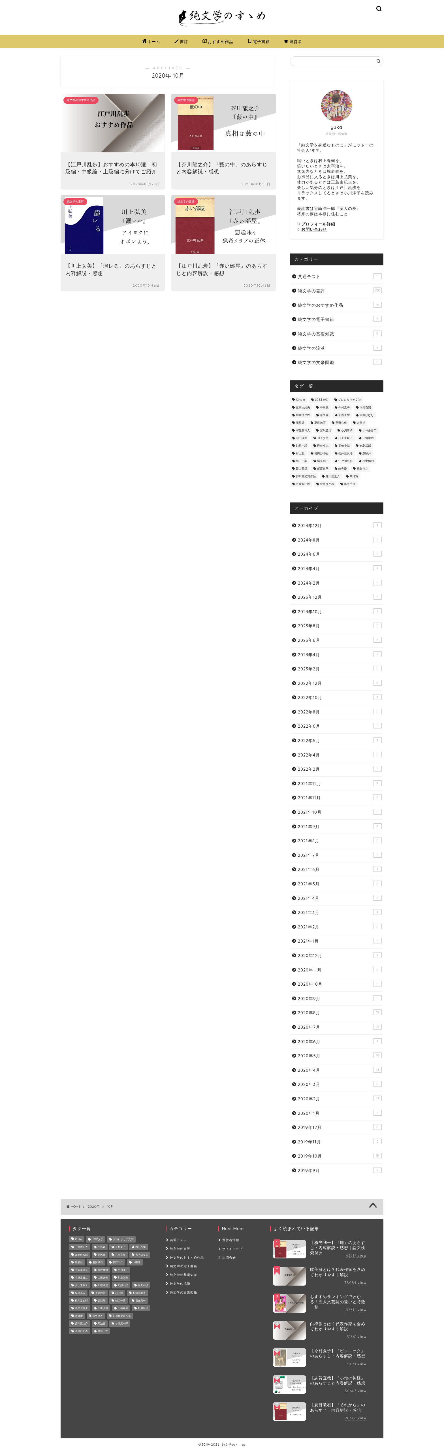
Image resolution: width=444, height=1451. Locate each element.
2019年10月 (340, 1156)
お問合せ (229, 1257)
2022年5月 (340, 740)
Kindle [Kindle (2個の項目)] (300, 400)
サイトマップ (232, 1249)
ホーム (151, 42)
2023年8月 (340, 625)
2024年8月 (340, 540)
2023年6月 (340, 640)
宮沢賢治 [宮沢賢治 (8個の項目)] (325, 430)
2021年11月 (340, 797)
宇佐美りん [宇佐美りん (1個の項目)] (303, 430)
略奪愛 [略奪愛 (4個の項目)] (342, 468)
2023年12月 (340, 597)
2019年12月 (340, 1127)
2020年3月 (340, 1084)
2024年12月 (340, 525)
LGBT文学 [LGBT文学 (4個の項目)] (321, 400)
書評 (181, 42)
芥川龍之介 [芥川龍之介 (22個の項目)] (333, 476)
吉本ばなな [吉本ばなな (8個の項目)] (367, 415)
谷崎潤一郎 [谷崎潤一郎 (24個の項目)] (303, 484)
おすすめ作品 (217, 42)
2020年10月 (340, 984)
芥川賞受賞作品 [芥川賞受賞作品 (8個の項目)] (306, 476)
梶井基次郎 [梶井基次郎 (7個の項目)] (345, 453)
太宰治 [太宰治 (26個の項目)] (361, 423)
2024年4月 (340, 568)
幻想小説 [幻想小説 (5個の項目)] (301, 446)
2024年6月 (340, 554)
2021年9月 (340, 826)
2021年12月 (340, 783)
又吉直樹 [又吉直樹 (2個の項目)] (344, 415)
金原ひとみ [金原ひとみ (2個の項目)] (327, 484)
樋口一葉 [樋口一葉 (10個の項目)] (301, 461)
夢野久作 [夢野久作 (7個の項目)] (341, 423)
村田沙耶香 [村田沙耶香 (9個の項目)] (321, 453)
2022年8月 (340, 712)
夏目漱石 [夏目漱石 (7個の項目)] (320, 423)
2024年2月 (340, 583)
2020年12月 (340, 955)
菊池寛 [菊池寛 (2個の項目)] (354, 476)
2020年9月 (340, 998)
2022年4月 (340, 755)
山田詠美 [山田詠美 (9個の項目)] (301, 438)
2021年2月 (340, 927)
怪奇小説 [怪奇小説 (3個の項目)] (322, 446)
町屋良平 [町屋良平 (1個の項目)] (322, 468)
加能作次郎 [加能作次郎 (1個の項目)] (303, 415)
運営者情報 (230, 1240)
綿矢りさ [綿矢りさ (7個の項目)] (362, 468)
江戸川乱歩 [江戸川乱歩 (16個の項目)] (345, 461)
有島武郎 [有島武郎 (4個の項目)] (365, 446)
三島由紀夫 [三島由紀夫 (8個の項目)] (303, 407)
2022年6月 (340, 726)
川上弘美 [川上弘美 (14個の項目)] (322, 438)
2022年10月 (340, 697)
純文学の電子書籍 (340, 319)
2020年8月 (340, 1012)
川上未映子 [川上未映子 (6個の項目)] (345, 438)
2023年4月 (340, 654)
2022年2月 (340, 769)
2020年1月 (340, 1113)
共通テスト (340, 276)
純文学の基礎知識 (340, 333)
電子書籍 (258, 42)
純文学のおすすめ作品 (340, 305)
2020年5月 (340, 1055)
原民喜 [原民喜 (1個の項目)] (324, 415)
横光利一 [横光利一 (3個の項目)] (322, 461)
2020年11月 (340, 970)
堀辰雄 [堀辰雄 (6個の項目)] (300, 423)
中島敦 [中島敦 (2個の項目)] (324, 407)
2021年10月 (340, 812)
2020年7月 (340, 1027)
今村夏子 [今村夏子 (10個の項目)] (344, 407)
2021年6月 (340, 869)
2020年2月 (340, 1098)
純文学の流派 (340, 348)
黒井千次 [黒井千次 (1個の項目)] (349, 484)
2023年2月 (340, 669)
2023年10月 (340, 611)
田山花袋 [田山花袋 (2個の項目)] (301, 468)
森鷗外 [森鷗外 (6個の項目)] (366, 453)
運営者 (293, 42)
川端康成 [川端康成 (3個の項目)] (368, 438)
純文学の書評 (340, 290)
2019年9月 (340, 1170)
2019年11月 (340, 1142)
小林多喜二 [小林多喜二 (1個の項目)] (369, 430)
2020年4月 (340, 1070)
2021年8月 (340, 840)
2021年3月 (340, 912)
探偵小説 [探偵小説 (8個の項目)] (344, 446)
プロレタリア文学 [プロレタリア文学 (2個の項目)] (349, 400)
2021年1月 (340, 941)
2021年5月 (340, 884)
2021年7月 (340, 855)
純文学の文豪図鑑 (340, 362)
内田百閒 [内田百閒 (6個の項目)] (365, 407)
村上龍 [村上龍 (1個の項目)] (300, 453)
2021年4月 (340, 898)
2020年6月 (340, 1041)
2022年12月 (340, 683)
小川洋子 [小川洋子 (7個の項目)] (347, 430)
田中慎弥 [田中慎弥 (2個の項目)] (368, 461)
